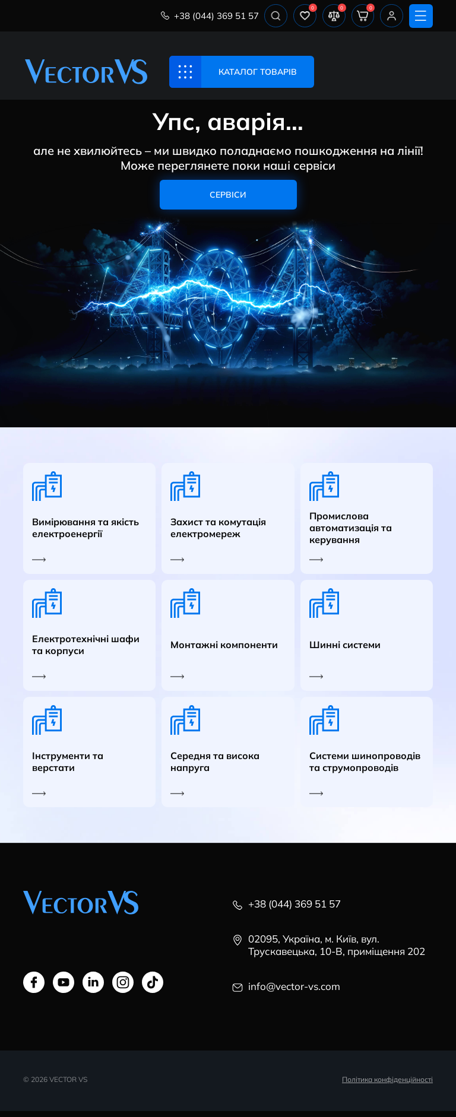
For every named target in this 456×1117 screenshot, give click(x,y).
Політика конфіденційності (387, 1085)
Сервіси (228, 198)
